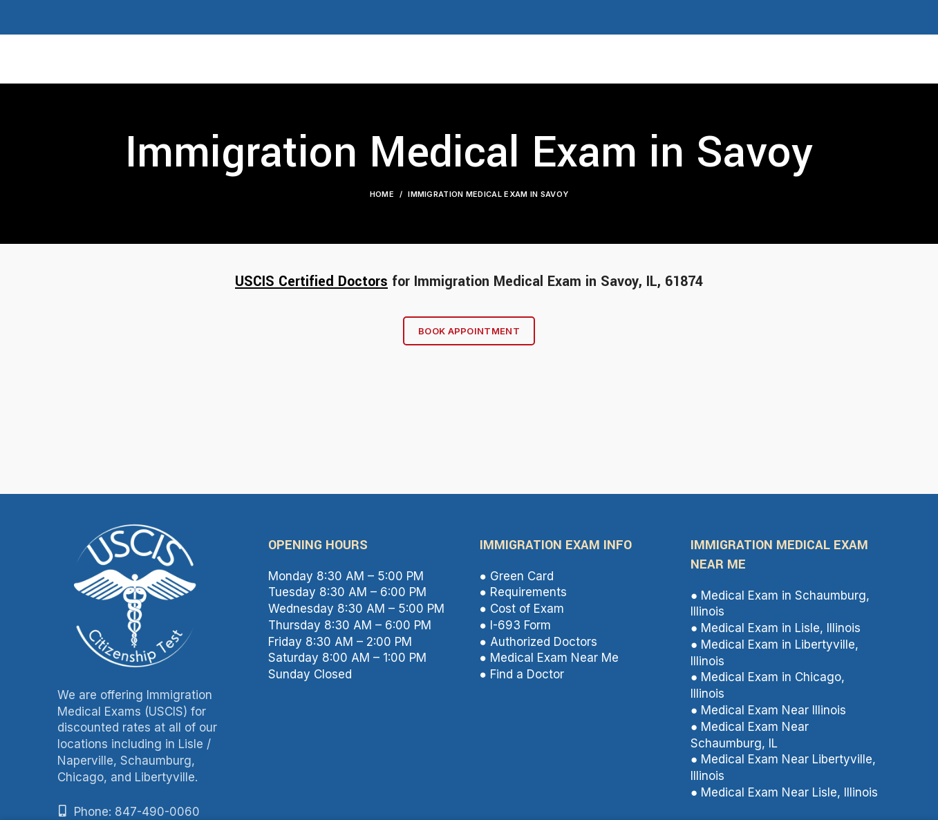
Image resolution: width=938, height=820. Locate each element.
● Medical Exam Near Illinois (768, 710)
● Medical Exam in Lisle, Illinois (776, 628)
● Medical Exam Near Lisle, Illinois (784, 792)
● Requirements (523, 592)
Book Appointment (469, 330)
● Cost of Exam (522, 609)
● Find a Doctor (522, 674)
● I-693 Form (515, 625)
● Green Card (517, 576)
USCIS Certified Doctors (311, 281)
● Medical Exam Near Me (549, 658)
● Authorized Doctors (538, 642)
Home (382, 194)
